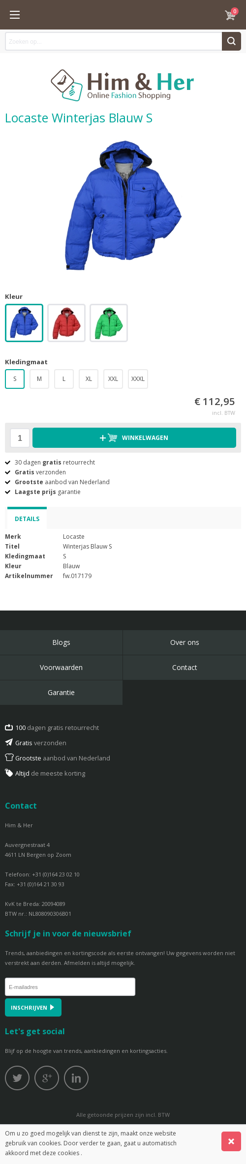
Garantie (61, 692)
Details (27, 519)
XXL (113, 379)
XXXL (138, 379)
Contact (184, 667)
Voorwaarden (61, 667)
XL (89, 379)
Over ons (184, 642)
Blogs (61, 642)
